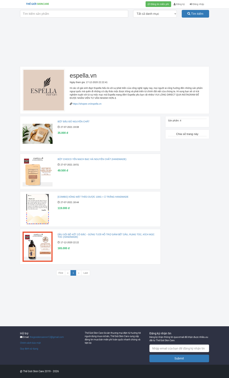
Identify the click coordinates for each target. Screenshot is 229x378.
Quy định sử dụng (29, 348)
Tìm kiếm (195, 13)
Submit (179, 358)
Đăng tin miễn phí (158, 4)
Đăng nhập (197, 4)
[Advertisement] (114, 43)
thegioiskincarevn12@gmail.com (47, 337)
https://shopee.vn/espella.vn (87, 103)
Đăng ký (179, 4)
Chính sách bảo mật (30, 343)
